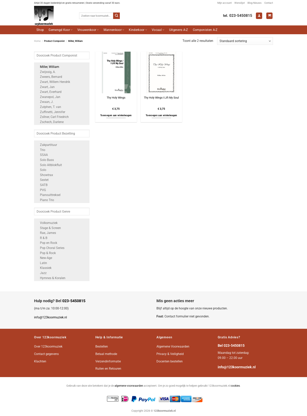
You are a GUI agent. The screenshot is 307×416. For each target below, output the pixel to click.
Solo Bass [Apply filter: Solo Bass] (45, 160)
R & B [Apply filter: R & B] (41, 238)
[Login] (259, 16)
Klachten (40, 361)
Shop (40, 30)
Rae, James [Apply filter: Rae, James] (46, 233)
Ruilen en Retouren (108, 368)
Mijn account (224, 2)
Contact (268, 2)
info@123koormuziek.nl (50, 317)
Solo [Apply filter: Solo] (41, 170)
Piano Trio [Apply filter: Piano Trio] (45, 200)
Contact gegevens (46, 354)
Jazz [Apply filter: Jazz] (41, 273)
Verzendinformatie (108, 361)
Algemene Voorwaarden (172, 346)
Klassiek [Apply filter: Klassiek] (43, 268)
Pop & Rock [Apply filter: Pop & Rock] (46, 253)
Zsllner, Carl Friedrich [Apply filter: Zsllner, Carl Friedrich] (52, 117)
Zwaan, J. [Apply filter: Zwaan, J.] (44, 102)
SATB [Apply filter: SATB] (42, 185)
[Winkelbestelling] (245, 41)
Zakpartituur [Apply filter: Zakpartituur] (46, 145)
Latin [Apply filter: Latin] (41, 263)
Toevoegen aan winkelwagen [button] (116, 115)
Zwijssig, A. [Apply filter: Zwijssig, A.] (46, 72)
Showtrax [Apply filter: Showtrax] (44, 175)
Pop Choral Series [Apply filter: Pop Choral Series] (50, 248)
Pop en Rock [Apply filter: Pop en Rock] (46, 243)
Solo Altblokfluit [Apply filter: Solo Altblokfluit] (49, 165)
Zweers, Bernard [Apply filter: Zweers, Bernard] (49, 77)
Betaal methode (106, 354)
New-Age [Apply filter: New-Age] (44, 258)
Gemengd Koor (60, 30)
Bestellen (101, 346)
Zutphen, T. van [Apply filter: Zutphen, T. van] (48, 107)
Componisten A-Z (205, 30)
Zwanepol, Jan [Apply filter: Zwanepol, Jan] (48, 97)
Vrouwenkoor (88, 30)
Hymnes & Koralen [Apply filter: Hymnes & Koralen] (50, 278)
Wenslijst (239, 2)
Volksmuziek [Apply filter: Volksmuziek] (47, 223)
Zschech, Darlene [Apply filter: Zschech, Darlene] (50, 122)
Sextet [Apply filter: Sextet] (42, 180)
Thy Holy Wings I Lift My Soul (161, 97)
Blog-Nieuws (254, 2)
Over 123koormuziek (48, 346)
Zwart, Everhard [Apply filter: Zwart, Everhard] (48, 92)
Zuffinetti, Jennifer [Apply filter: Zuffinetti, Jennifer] (50, 112)
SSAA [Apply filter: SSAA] (42, 155)
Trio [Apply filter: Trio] (40, 150)
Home (37, 41)
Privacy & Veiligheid (170, 354)
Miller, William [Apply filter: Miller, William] (47, 67)
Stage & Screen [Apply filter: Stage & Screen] (48, 228)
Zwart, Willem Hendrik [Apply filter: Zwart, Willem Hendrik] (53, 82)
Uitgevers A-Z (178, 30)
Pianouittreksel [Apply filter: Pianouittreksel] (48, 195)
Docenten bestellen (169, 361)
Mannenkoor (114, 30)
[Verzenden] (116, 16)
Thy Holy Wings (116, 97)
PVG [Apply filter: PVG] (41, 190)
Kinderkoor (138, 30)
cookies (235, 385)
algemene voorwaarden (129, 385)
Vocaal (158, 30)
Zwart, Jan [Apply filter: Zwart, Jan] (45, 87)
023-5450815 (73, 300)
